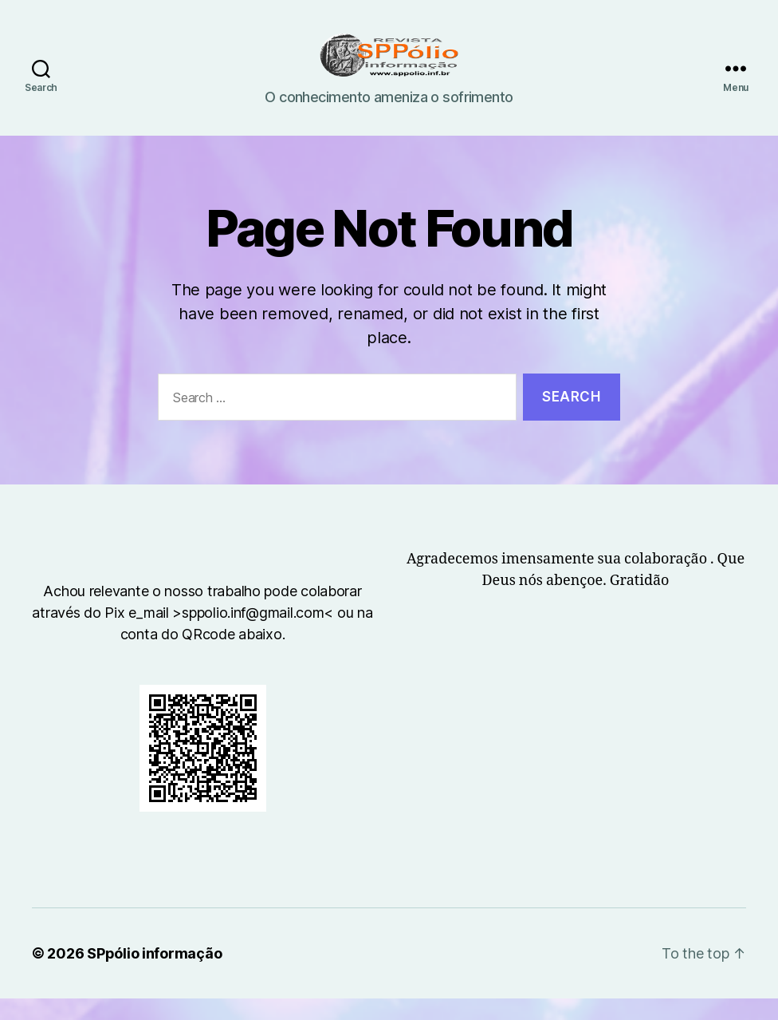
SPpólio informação (154, 975)
